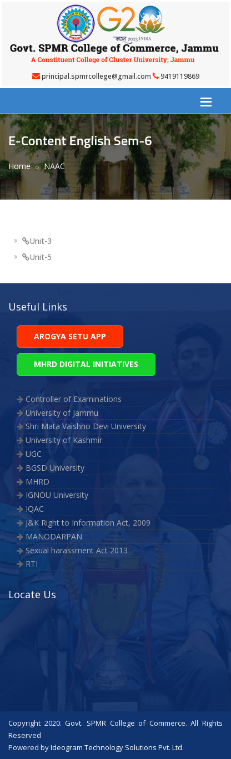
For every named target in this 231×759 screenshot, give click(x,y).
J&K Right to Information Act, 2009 (88, 522)
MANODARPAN (54, 536)
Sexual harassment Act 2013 (77, 550)
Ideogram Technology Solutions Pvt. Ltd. (117, 747)
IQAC (35, 508)
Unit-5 (37, 257)
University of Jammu (62, 412)
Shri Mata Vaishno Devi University (86, 426)
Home (19, 166)
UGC (34, 454)
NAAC (54, 166)
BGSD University (55, 467)
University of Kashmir (64, 440)
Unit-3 (37, 241)
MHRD (37, 481)
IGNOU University (57, 495)
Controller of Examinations (74, 399)
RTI (32, 563)
